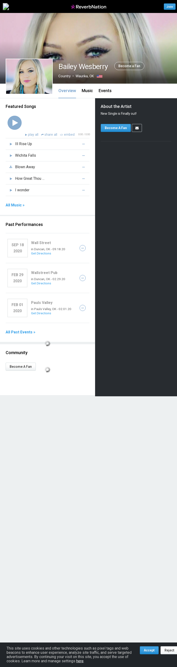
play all (33, 135)
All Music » (15, 205)
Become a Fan (129, 66)
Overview (67, 90)
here (80, 661)
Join (169, 6)
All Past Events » (20, 332)
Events (105, 90)
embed (67, 135)
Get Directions (41, 253)
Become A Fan (21, 366)
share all (49, 135)
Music (87, 90)
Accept (149, 650)
